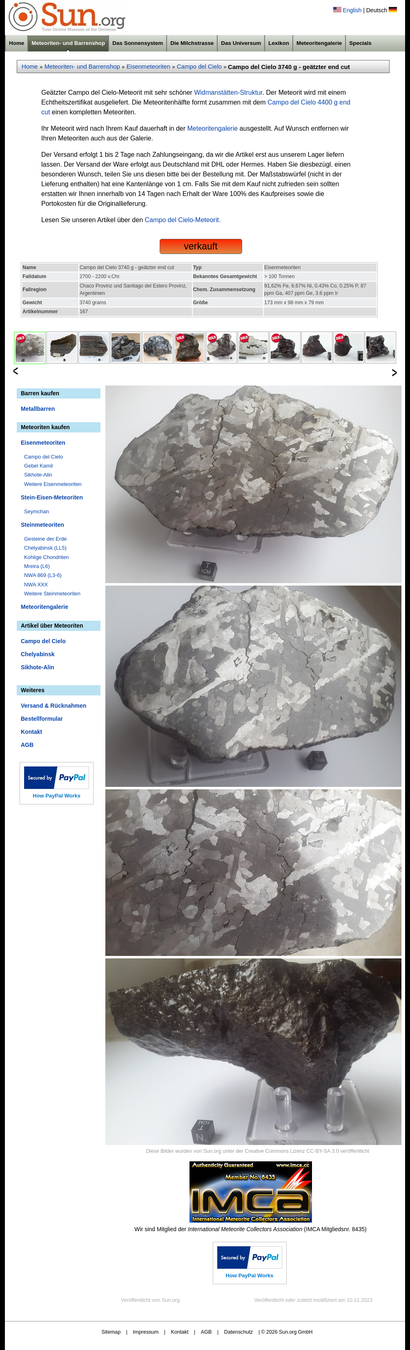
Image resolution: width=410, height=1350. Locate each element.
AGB (27, 745)
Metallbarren (38, 408)
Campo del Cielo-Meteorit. (183, 219)
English (352, 10)
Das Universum (241, 43)
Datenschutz (238, 1332)
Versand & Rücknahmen (53, 705)
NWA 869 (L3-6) (43, 575)
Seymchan (36, 511)
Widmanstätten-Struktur (228, 92)
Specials (360, 43)
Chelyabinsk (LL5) (45, 548)
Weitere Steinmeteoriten (52, 593)
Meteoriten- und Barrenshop (68, 43)
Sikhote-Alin (38, 475)
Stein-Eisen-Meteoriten (52, 497)
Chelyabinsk (37, 654)
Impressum (145, 1332)
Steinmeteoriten (42, 524)
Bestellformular (42, 718)
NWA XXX (36, 584)
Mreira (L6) (37, 566)
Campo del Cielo (199, 66)
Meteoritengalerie (319, 43)
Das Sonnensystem (137, 43)
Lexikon (278, 43)
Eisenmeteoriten (148, 66)
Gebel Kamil (38, 466)
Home (16, 43)
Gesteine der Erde (45, 539)
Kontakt (31, 731)
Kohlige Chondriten (46, 557)
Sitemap (111, 1332)
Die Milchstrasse (192, 43)
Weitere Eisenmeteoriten (53, 484)
